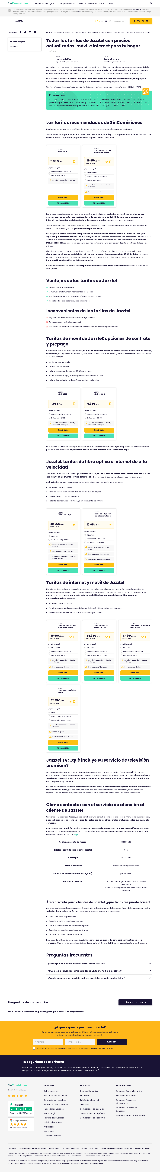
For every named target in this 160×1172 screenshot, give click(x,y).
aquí (80, 11)
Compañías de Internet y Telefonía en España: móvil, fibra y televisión (115, 32)
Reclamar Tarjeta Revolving (129, 1091)
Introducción (15, 46)
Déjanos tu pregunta (135, 1002)
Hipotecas (85, 1095)
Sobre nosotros (51, 1091)
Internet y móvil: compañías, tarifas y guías (69, 32)
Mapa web (49, 1131)
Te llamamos (63, 203)
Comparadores (67, 3)
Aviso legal (49, 1126)
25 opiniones (119, 21)
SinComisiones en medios (56, 1095)
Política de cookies (53, 1122)
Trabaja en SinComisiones (56, 1104)
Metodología (50, 1113)
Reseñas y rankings (44, 3)
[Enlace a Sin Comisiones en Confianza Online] (131, 1127)
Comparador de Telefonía (92, 1117)
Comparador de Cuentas (92, 1109)
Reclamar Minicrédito (126, 1095)
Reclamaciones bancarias (91, 3)
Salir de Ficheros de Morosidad (130, 1115)
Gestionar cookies (52, 1135)
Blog (111, 3)
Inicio (48, 32)
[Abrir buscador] (151, 3)
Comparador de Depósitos (92, 1113)
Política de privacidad (54, 1117)
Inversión (84, 1104)
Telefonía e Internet (89, 1100)
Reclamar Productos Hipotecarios (126, 1102)
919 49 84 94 (141, 21)
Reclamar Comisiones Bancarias (126, 1109)
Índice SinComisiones (54, 1109)
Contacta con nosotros (55, 1100)
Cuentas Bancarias (89, 1091)
